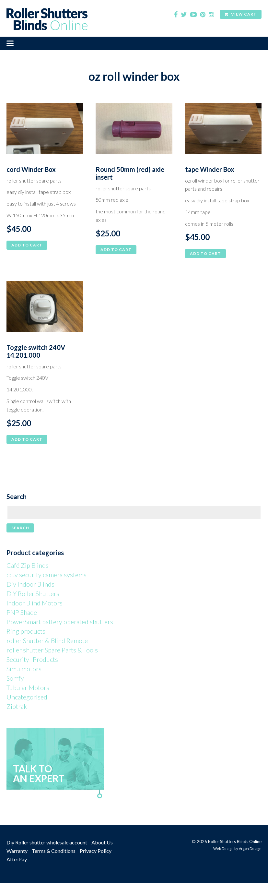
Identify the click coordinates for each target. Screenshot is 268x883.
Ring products (25, 631)
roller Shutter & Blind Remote (47, 640)
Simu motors (23, 669)
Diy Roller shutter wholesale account (46, 842)
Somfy (15, 678)
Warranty (17, 851)
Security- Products (32, 659)
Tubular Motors (27, 687)
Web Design (223, 848)
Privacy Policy (95, 851)
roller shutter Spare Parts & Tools (52, 650)
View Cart (241, 14)
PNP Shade (21, 612)
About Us (102, 842)
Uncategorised (26, 697)
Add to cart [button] (26, 245)
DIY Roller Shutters (32, 593)
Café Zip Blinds (27, 565)
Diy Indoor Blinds (30, 584)
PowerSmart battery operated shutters (59, 622)
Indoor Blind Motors (34, 603)
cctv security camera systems (46, 575)
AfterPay (16, 859)
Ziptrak (16, 706)
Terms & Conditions (54, 851)
